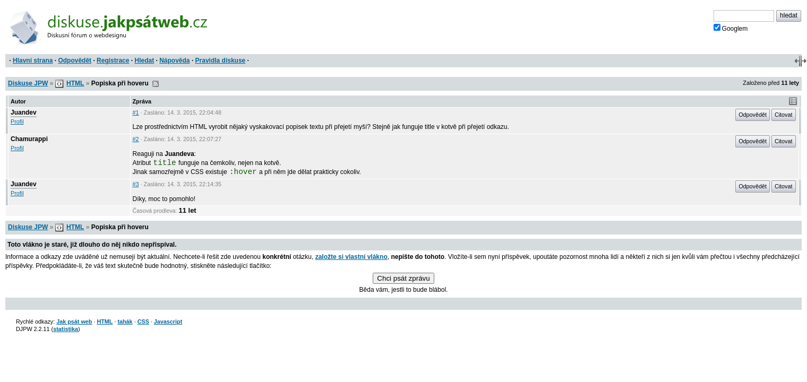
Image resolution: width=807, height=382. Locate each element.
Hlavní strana (33, 60)
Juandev (24, 112)
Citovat (784, 114)
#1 (136, 112)
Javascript (168, 321)
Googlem (731, 28)
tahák (124, 321)
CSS (143, 321)
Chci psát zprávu (403, 278)
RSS (155, 84)
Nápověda (174, 60)
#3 (136, 184)
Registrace (113, 60)
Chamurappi (29, 139)
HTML (75, 83)
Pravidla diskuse (220, 60)
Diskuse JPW (28, 83)
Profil (17, 121)
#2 (136, 139)
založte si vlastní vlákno (351, 257)
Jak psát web (74, 321)
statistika (65, 329)
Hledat (144, 60)
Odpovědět (74, 60)
